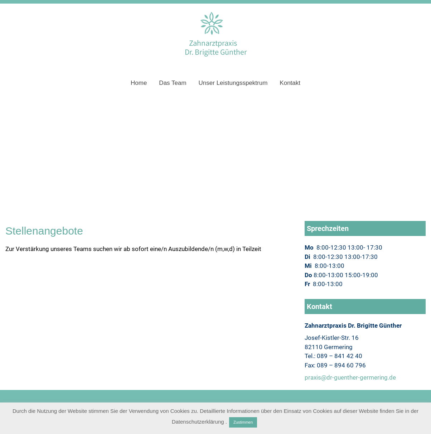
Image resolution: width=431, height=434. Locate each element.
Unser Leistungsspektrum (233, 82)
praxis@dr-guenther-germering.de (350, 377)
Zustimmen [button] (243, 422)
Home (139, 82)
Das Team (172, 82)
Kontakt (290, 82)
